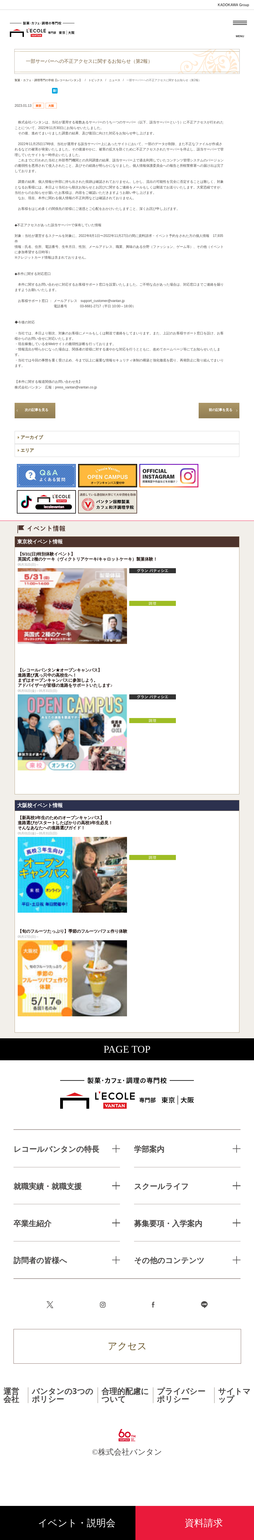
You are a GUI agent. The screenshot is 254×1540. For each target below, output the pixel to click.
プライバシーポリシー (181, 1395)
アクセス (127, 1346)
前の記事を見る (220, 410)
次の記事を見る (36, 410)
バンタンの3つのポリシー (62, 1395)
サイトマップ (234, 1395)
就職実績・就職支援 (47, 1186)
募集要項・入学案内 (168, 1223)
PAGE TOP (126, 1049)
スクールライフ (161, 1186)
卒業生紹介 (32, 1223)
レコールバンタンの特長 (56, 1149)
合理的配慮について (125, 1395)
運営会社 (11, 1395)
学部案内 (149, 1149)
